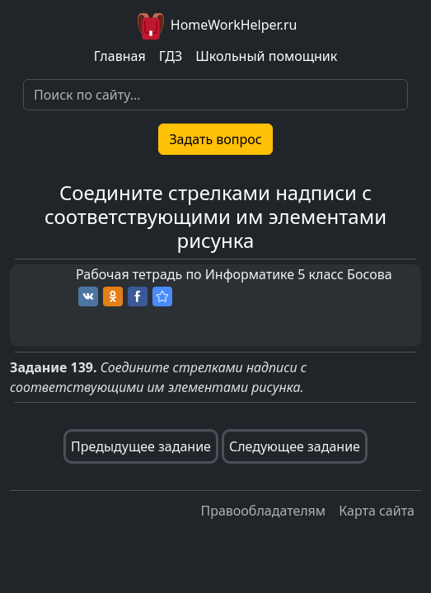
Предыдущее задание (141, 446)
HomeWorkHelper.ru (215, 26)
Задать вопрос (215, 139)
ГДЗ (171, 56)
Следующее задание (294, 446)
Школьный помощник (266, 56)
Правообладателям (263, 511)
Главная (120, 56)
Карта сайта (377, 511)
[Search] (215, 94)
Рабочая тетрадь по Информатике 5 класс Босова (234, 274)
